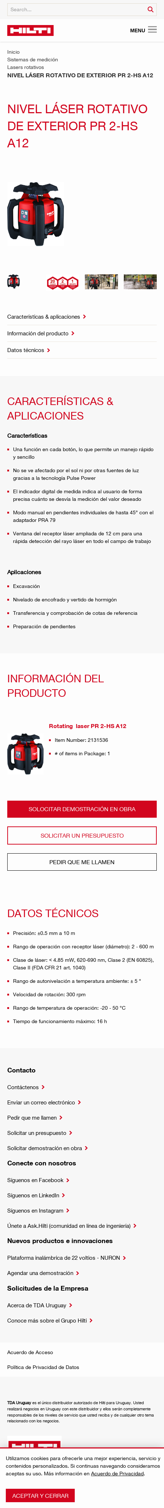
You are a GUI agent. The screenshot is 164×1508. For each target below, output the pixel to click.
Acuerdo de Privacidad (117, 1473)
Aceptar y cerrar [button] (40, 1495)
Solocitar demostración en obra (82, 808)
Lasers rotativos (25, 67)
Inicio (13, 52)
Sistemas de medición (32, 59)
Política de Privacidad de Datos (43, 1367)
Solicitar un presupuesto (82, 835)
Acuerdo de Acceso (30, 1352)
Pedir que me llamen (82, 861)
